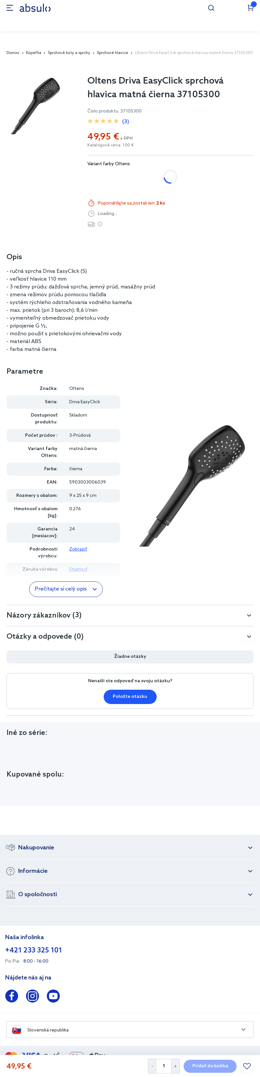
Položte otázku (130, 696)
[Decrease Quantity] (152, 1066)
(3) (125, 122)
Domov (13, 53)
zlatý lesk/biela (202, 177)
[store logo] (35, 8)
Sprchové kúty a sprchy (69, 53)
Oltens (76, 389)
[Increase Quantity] (176, 1066)
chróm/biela (107, 177)
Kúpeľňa (33, 53)
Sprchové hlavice (112, 53)
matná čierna (153, 177)
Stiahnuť (78, 569)
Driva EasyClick (84, 402)
